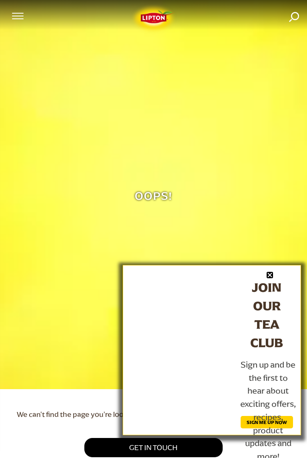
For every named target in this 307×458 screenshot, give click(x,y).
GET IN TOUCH (153, 447)
